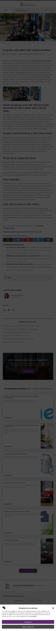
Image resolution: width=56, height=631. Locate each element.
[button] (53, 608)
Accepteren (28, 622)
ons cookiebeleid (32, 616)
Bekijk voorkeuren (28, 627)
